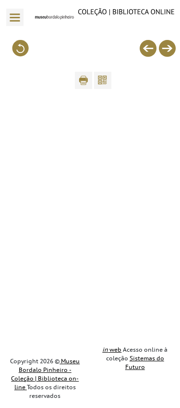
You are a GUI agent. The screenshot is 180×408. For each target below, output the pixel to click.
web (111, 349)
